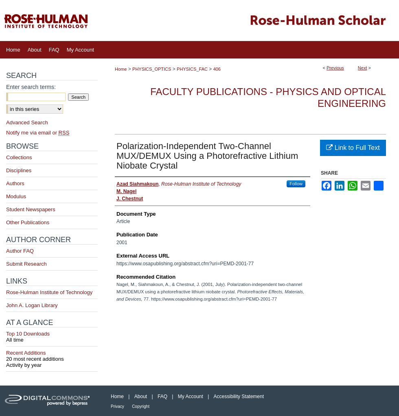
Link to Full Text (352, 147)
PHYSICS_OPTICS (151, 69)
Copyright (140, 406)
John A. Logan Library (31, 305)
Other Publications (27, 222)
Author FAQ (20, 251)
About (140, 396)
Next (362, 67)
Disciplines (18, 170)
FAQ (162, 396)
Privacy (117, 406)
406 (217, 69)
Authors (15, 183)
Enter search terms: (31, 87)
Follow (296, 183)
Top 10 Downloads (52, 337)
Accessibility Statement (239, 396)
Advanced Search (27, 122)
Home (121, 69)
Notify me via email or (37, 133)
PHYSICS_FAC (192, 69)
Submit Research (26, 264)
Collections (19, 157)
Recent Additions (52, 356)
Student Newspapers (30, 209)
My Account (190, 396)
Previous (335, 67)
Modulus (16, 196)
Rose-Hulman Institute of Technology (49, 292)
